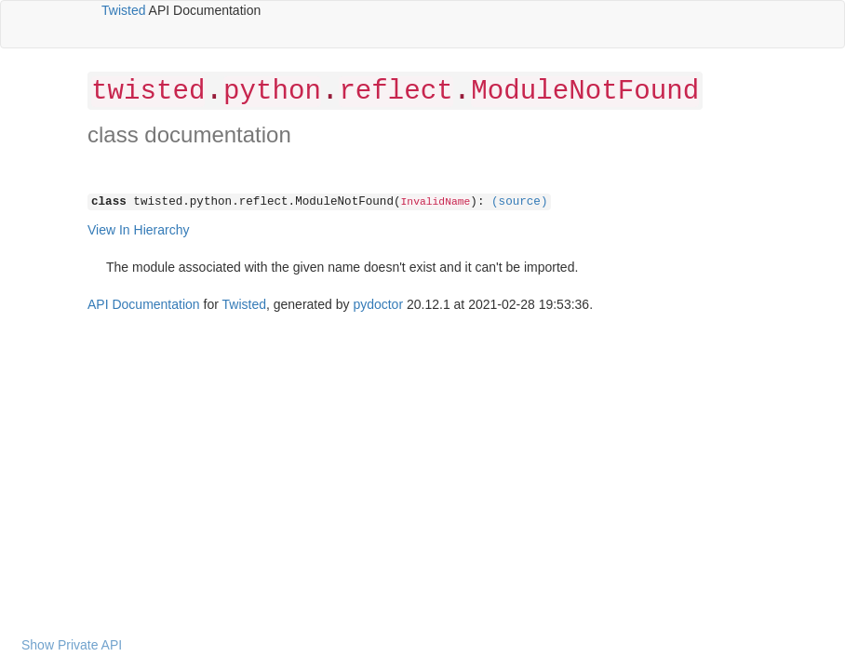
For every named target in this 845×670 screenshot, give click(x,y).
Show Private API (71, 644)
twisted (148, 91)
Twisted (123, 10)
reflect (395, 91)
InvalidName (436, 202)
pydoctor (378, 304)
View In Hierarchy (138, 229)
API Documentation (143, 304)
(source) (519, 201)
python (272, 91)
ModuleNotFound (585, 91)
